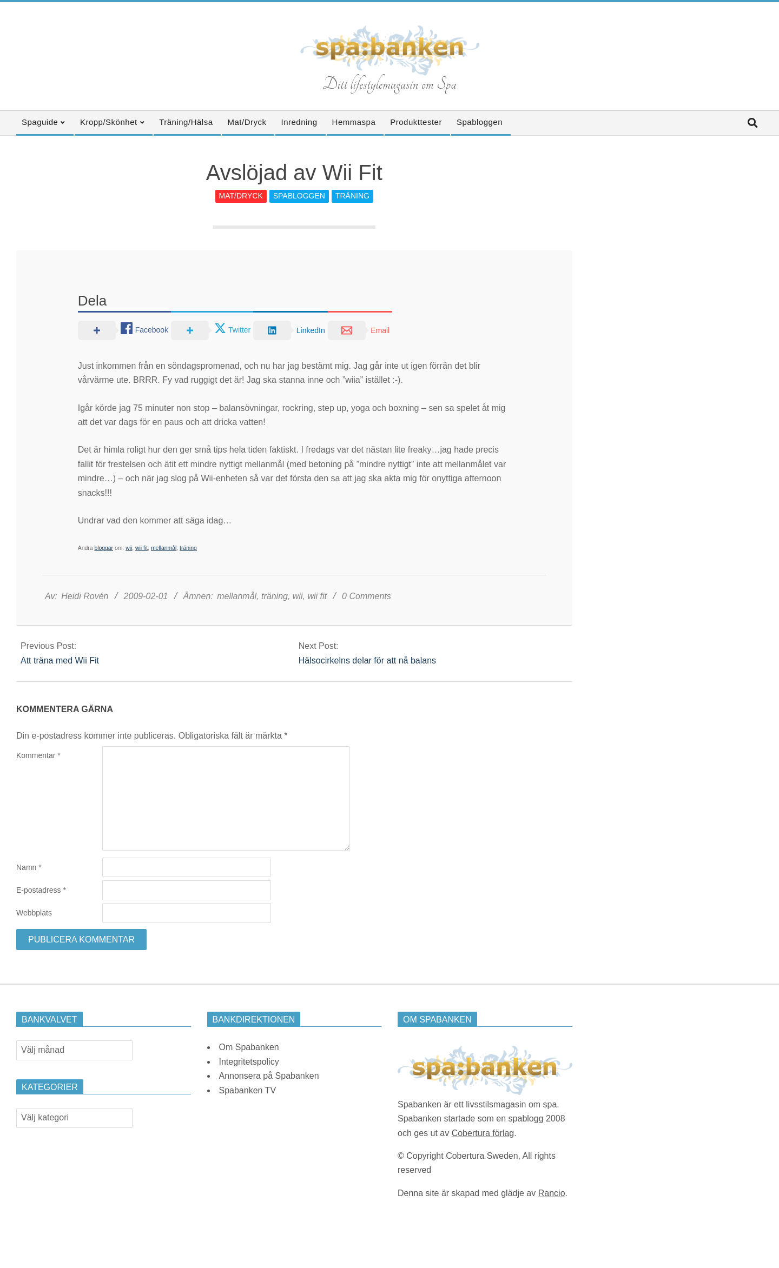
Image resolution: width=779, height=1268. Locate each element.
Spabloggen (299, 195)
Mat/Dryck (241, 195)
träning (188, 548)
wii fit (141, 548)
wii (129, 548)
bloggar (103, 548)
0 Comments (366, 596)
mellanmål (163, 548)
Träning (352, 195)
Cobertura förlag (483, 1133)
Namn (29, 867)
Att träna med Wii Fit (60, 660)
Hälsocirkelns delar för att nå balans (367, 660)
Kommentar (38, 755)
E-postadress (41, 890)
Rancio (551, 1193)
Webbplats (34, 912)
